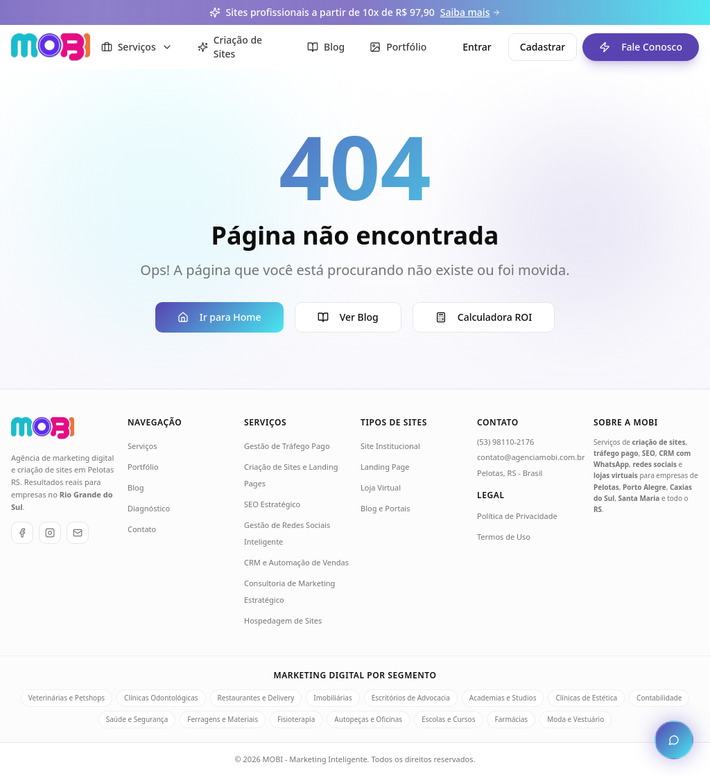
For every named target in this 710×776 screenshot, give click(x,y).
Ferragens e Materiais (222, 719)
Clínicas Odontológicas (161, 698)
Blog (136, 487)
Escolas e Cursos (448, 719)
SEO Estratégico (272, 504)
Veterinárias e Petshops (66, 698)
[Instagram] (50, 533)
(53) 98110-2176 (505, 441)
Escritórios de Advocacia (411, 698)
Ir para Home (219, 317)
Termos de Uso (503, 536)
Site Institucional (390, 446)
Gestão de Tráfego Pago (287, 446)
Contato (142, 529)
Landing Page (385, 466)
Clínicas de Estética (586, 698)
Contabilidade (659, 698)
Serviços (142, 446)
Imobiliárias (332, 698)
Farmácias (511, 719)
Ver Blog (348, 317)
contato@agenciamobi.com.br (531, 457)
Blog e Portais (385, 508)
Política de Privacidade (517, 516)
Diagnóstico (149, 508)
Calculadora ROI (483, 317)
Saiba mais (470, 12)
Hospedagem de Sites (283, 620)
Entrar (477, 46)
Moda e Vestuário (575, 719)
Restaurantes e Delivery (256, 698)
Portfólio (143, 466)
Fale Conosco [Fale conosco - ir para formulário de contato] (632, 47)
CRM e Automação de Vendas (296, 562)
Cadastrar (542, 46)
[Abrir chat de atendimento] (674, 740)
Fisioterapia (296, 719)
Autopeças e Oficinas (368, 719)
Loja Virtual (381, 487)
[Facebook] (22, 533)
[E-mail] (78, 533)
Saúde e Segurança (137, 719)
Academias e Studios (503, 698)
